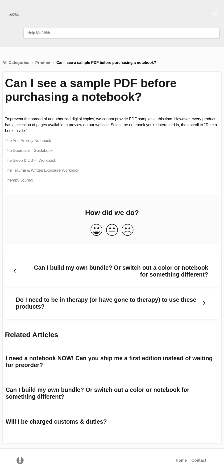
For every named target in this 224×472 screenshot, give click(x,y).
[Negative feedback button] (127, 230)
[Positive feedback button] (96, 230)
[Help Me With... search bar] (121, 33)
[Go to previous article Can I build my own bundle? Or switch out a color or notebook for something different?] (112, 271)
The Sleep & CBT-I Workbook (30, 160)
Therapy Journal (19, 180)
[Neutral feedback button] (112, 230)
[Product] (43, 62)
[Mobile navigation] (214, 14)
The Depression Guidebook (29, 150)
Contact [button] (198, 460)
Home (181, 460)
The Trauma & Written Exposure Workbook (42, 170)
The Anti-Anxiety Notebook (28, 140)
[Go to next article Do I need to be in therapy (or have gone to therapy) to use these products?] (112, 303)
